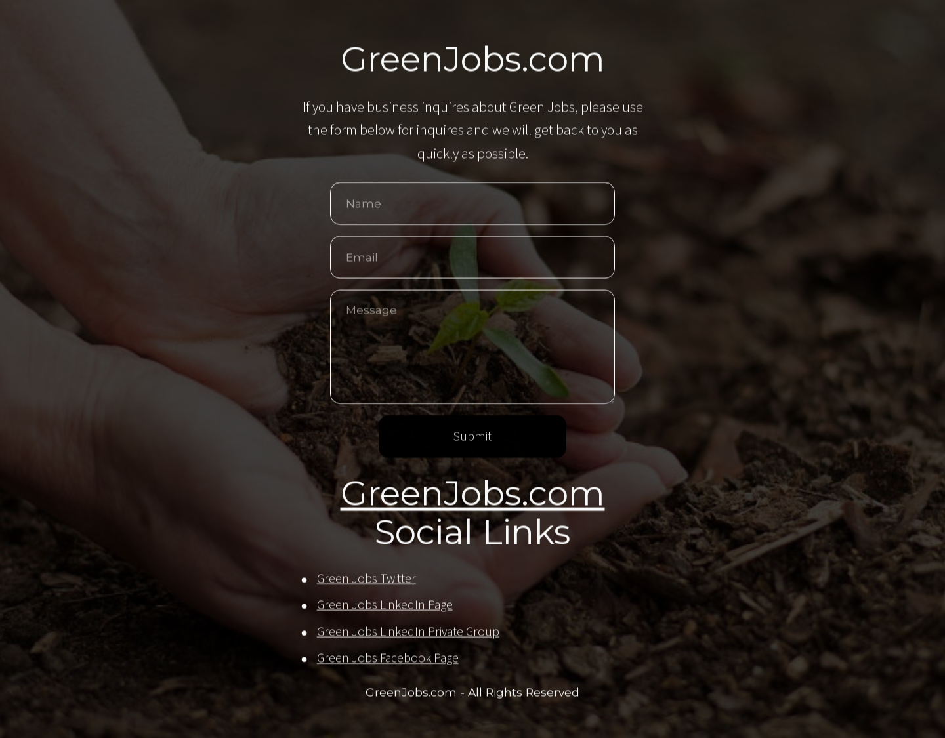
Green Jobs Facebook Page (388, 658)
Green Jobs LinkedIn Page (385, 605)
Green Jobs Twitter (366, 579)
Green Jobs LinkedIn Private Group (408, 632)
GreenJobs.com (473, 494)
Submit (472, 437)
